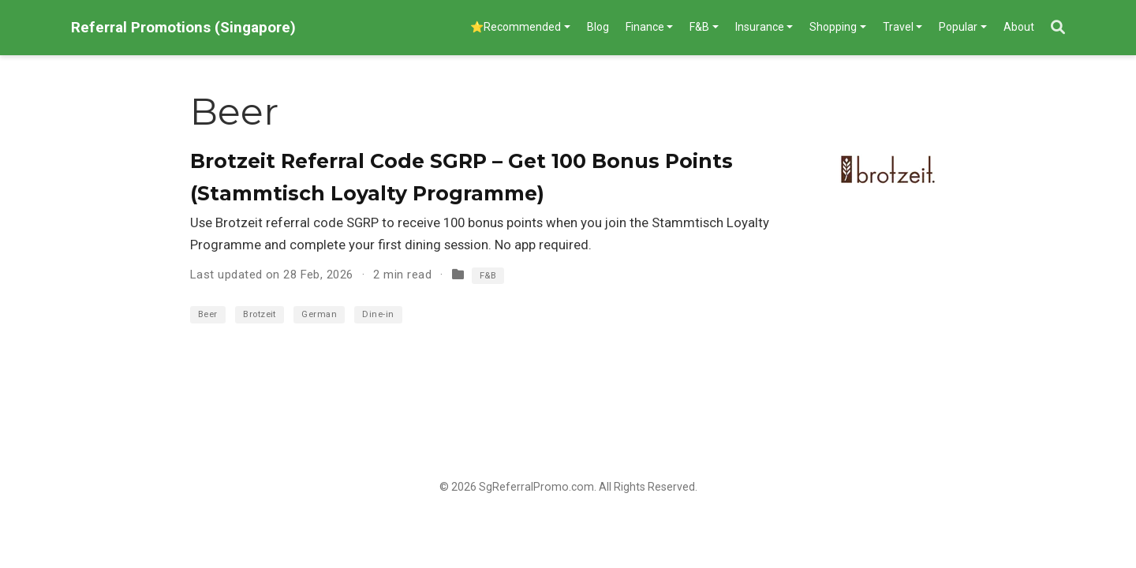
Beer (208, 314)
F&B (488, 276)
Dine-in (378, 314)
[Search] (1058, 28)
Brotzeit (259, 314)
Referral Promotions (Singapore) (183, 27)
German (319, 314)
